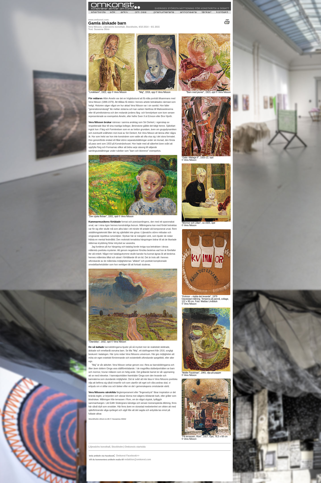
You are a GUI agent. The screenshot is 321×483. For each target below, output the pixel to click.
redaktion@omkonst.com (137, 459)
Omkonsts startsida (135, 447)
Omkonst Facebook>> (127, 455)
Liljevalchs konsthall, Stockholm (105, 447)
